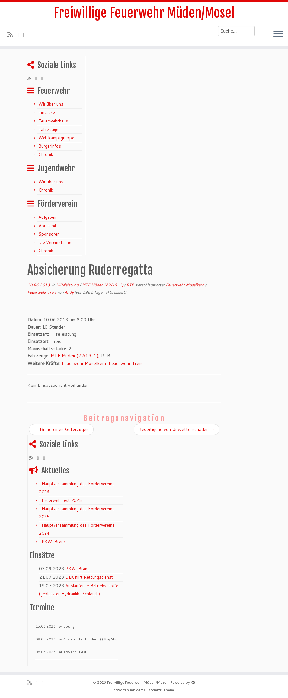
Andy (69, 292)
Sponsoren (49, 234)
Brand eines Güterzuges (61, 429)
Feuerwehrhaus (53, 121)
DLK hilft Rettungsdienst (89, 577)
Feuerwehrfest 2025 (62, 500)
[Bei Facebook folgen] (26, 34)
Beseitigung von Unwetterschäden (176, 429)
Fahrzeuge (48, 129)
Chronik (45, 154)
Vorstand (47, 225)
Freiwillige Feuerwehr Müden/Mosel (144, 13)
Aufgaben (47, 217)
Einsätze (46, 112)
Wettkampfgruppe (56, 138)
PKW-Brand (54, 542)
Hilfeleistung (68, 285)
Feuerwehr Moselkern (185, 285)
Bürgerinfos (49, 146)
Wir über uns (50, 104)
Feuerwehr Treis (42, 292)
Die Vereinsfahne (54, 242)
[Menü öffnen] (278, 34)
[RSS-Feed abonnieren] (12, 34)
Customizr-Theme (159, 690)
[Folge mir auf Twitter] (20, 34)
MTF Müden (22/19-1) (103, 285)
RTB (130, 285)
